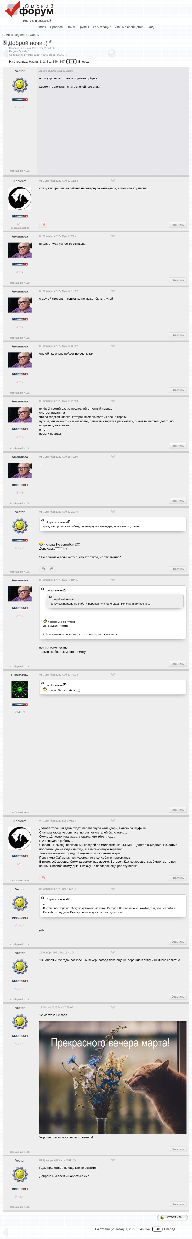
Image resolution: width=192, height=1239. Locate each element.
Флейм (34, 35)
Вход (150, 27)
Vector (20, 71)
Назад (33, 61)
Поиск (71, 27)
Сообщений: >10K (20, 170)
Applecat (20, 181)
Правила (56, 27)
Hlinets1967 (19, 675)
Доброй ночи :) (28, 43)
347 (62, 61)
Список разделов (14, 35)
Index (42, 27)
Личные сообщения (129, 27)
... (76, 599)
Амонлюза (20, 236)
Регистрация (102, 27)
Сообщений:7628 (20, 812)
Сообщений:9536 (20, 228)
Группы (84, 27)
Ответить (178, 225)
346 (55, 61)
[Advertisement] (115, 129)
